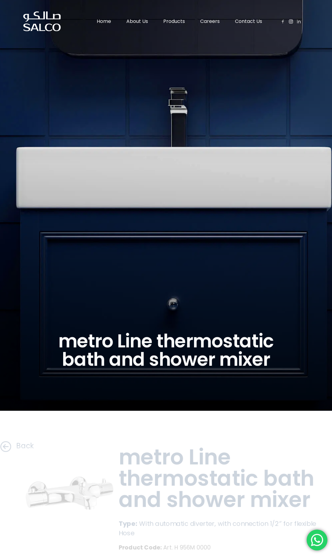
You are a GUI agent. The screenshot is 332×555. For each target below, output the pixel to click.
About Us (137, 21)
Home (104, 21)
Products (174, 21)
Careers (210, 21)
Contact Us (248, 21)
